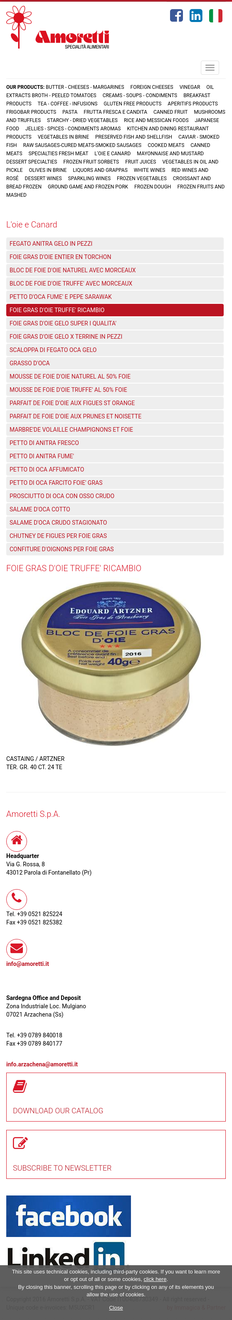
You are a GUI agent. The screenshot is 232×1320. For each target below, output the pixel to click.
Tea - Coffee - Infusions (67, 104)
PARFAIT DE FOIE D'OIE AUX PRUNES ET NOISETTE (75, 416)
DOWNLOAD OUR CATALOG (58, 1110)
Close (116, 1308)
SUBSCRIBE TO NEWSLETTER (62, 1168)
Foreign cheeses (152, 87)
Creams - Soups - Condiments (140, 95)
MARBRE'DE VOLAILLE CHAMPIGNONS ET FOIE (71, 429)
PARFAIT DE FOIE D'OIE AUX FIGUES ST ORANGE (72, 403)
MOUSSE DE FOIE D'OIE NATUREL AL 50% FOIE (70, 376)
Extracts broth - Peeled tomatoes (51, 95)
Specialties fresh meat (59, 153)
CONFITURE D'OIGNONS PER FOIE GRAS (62, 549)
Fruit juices (140, 162)
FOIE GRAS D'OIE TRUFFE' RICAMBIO (57, 310)
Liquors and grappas (100, 170)
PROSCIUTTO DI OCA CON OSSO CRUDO (62, 496)
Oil (210, 87)
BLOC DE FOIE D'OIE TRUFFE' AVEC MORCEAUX (71, 283)
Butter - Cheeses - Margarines (85, 87)
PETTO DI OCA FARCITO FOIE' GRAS (56, 482)
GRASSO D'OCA (30, 363)
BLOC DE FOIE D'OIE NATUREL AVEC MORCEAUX (73, 270)
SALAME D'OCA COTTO (40, 509)
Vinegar (190, 87)
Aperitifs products (193, 104)
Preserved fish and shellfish (134, 137)
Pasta (69, 112)
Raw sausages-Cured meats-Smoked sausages (82, 145)
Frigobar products (31, 112)
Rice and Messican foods (156, 120)
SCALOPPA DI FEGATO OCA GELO (53, 350)
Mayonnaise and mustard (170, 153)
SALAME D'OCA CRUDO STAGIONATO (58, 522)
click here (154, 1279)
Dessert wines (43, 178)
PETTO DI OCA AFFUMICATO (47, 469)
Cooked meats (166, 145)
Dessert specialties (31, 162)
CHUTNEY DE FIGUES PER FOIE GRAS (58, 536)
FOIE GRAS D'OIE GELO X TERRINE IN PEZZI (66, 336)
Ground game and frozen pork (88, 187)
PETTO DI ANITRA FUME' (42, 456)
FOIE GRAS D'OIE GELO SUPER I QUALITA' (63, 323)
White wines (149, 170)
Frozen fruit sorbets (91, 162)
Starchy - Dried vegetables (82, 120)
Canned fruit (170, 112)
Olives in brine (48, 170)
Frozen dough (152, 187)
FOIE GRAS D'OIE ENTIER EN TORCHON (60, 257)
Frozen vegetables (142, 178)
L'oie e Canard (112, 153)
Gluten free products (132, 104)
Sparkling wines (89, 178)
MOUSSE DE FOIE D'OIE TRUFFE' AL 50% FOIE (68, 389)
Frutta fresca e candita (115, 112)
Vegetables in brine (63, 137)
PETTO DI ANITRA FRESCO (44, 443)
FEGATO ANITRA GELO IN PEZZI (51, 243)
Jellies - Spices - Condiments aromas (73, 129)
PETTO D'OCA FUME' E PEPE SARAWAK (61, 296)
